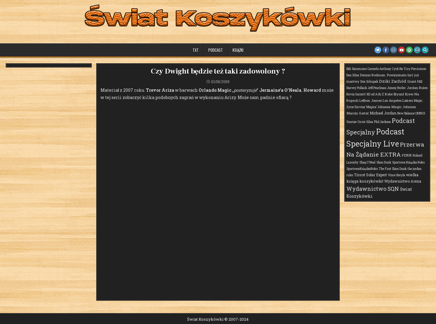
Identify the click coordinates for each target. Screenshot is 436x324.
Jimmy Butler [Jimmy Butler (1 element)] (396, 88)
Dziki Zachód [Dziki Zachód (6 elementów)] (392, 81)
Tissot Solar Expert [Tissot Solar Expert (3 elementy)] (370, 174)
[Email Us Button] (417, 50)
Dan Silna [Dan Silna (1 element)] (352, 75)
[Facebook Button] (385, 50)
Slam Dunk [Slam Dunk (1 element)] (383, 162)
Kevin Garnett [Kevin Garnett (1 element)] (356, 94)
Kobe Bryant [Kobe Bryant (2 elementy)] (394, 94)
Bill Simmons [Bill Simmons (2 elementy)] (356, 68)
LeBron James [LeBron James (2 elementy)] (370, 100)
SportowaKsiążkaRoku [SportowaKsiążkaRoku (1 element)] (362, 169)
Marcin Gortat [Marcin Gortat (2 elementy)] (357, 113)
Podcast (215, 50)
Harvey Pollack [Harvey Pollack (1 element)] (356, 88)
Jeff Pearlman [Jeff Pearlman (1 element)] (377, 88)
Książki (238, 50)
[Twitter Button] (378, 50)
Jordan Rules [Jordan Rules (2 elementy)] (417, 87)
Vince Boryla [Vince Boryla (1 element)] (396, 175)
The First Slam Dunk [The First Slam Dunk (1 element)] (393, 169)
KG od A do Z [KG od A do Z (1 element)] (375, 94)
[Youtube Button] (401, 50)
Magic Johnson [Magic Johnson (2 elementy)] (403, 106)
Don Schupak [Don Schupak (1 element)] (369, 82)
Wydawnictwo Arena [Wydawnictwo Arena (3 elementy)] (402, 181)
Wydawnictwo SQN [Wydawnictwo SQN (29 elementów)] (372, 188)
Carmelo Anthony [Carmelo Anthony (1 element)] (379, 69)
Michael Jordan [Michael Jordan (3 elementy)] (383, 113)
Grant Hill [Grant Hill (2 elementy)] (414, 81)
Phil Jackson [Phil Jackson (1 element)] (382, 122)
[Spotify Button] (409, 50)
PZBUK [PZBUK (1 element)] (407, 155)
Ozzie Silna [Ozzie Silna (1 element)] (365, 122)
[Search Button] (425, 50)
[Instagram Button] (393, 50)
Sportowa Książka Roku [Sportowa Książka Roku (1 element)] (408, 162)
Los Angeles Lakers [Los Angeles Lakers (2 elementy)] (398, 100)
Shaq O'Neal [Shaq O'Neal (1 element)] (367, 162)
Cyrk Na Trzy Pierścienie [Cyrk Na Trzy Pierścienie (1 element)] (409, 69)
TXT (196, 50)
